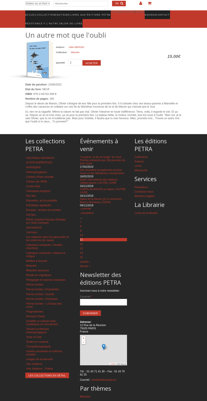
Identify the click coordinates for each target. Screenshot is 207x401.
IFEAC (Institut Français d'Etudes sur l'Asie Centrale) (46, 214)
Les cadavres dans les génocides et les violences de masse (47, 232)
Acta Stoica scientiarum (40, 151)
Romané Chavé (35, 309)
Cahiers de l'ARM (36, 175)
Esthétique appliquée (38, 198)
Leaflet (112, 357)
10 (81, 228)
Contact (152, 13)
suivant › (85, 255)
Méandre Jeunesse (37, 263)
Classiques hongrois (38, 184)
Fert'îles (31, 208)
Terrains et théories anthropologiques (37, 324)
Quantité (60, 56)
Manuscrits (140, 163)
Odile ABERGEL (77, 40)
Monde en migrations (38, 268)
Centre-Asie (33, 179)
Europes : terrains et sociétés (43, 203)
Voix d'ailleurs (34, 357)
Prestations (141, 180)
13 (81, 242)
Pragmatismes (34, 305)
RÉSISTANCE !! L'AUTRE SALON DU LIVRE (46, 18)
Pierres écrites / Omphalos (42, 292)
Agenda (140, 13)
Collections (46, 13)
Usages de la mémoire (39, 352)
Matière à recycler (36, 254)
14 (81, 246)
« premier (85, 202)
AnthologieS (33, 160)
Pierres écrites (34, 278)
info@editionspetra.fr (104, 373)
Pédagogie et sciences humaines (45, 273)
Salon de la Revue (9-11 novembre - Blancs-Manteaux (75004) (101, 194)
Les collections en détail (47, 369)
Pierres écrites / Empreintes (42, 282)
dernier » (85, 259)
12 (81, 237)
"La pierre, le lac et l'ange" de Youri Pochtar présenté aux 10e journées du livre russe (102, 154)
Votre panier (148, 4)
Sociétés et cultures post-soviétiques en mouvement (42, 316)
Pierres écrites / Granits (40, 287)
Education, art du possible (41, 194)
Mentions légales (144, 189)
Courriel (86, 290)
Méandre (75, 46)
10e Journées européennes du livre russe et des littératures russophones (102, 165)
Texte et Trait (34, 330)
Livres (138, 159)
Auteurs (61, 13)
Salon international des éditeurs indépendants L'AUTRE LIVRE (99, 175)
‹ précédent (87, 206)
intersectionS (34, 220)
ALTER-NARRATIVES (39, 156)
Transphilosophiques (38, 339)
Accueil (31, 13)
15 (81, 250)
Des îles (31, 189)
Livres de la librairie (146, 206)
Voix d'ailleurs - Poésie (39, 362)
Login (139, 4)
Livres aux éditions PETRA (84, 13)
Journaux (31, 225)
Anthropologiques (36, 165)
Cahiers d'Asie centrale (40, 170)
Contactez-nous (143, 185)
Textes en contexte (37, 335)
